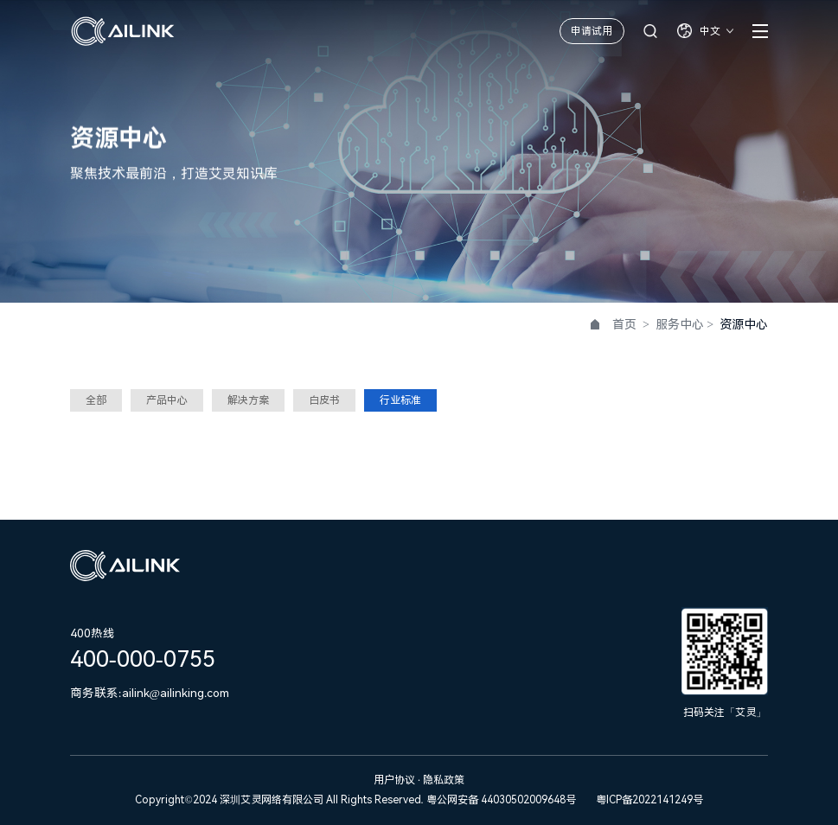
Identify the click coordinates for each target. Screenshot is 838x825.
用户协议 (396, 780)
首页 (624, 324)
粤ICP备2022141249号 (649, 800)
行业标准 (400, 400)
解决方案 (248, 400)
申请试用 (591, 31)
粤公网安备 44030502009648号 (501, 800)
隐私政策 (443, 780)
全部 (96, 400)
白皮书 (324, 400)
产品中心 (167, 400)
